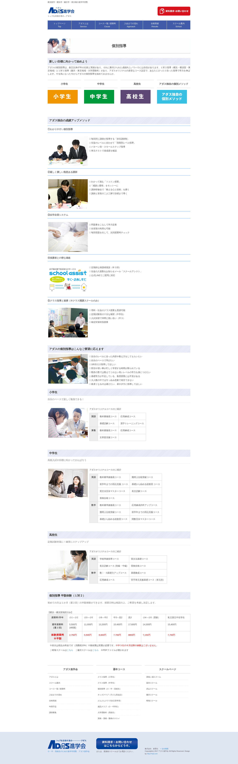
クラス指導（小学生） (107, 677)
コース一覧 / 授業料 (57, 689)
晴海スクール (151, 701)
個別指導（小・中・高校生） (109, 689)
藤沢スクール (151, 695)
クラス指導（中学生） (107, 683)
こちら (70, 650)
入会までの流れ (55, 695)
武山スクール (151, 689)
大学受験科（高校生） (107, 712)
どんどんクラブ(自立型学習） (110, 701)
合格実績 (52, 701)
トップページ (59, 25)
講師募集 (52, 712)
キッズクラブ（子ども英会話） (110, 695)
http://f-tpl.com (152, 754)
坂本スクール (151, 683)
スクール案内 (54, 683)
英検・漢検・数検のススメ (109, 718)
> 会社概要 (164, 749)
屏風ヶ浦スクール (153, 677)
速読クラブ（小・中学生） (109, 707)
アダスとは (53, 677)
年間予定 (52, 707)
